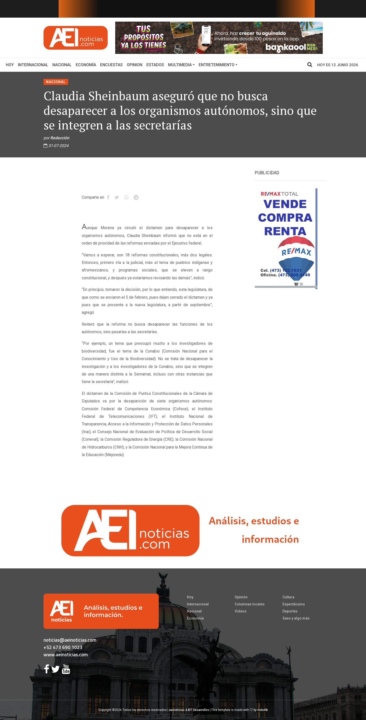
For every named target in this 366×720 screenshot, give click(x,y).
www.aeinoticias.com (66, 654)
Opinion (134, 64)
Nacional (62, 64)
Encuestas (111, 64)
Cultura (288, 597)
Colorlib (262, 710)
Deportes (290, 611)
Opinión (241, 597)
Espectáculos (293, 604)
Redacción (59, 137)
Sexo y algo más (296, 618)
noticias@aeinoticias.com (70, 639)
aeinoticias (177, 710)
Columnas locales (250, 604)
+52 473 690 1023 (63, 647)
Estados (155, 64)
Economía (86, 64)
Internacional (33, 64)
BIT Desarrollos (198, 710)
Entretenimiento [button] (216, 64)
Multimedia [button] (180, 64)
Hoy (11, 64)
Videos (241, 611)
